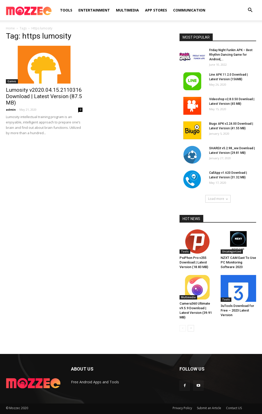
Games (11, 81)
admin (11, 109)
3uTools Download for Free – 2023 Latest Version (237, 310)
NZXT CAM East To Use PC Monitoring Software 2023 (238, 262)
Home (10, 28)
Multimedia (127, 10)
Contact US (234, 408)
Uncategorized (231, 251)
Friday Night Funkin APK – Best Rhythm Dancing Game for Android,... (231, 54)
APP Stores (156, 10)
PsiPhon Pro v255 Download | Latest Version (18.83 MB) (194, 262)
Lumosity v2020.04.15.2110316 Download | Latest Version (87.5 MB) (44, 96)
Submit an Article (209, 408)
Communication (189, 10)
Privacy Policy (182, 408)
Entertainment (94, 10)
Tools (66, 10)
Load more (218, 199)
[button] (250, 10)
